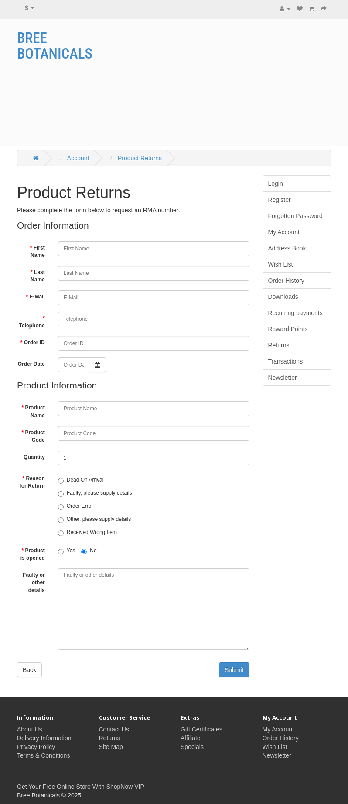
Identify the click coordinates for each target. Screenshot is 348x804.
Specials (192, 746)
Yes (66, 551)
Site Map (111, 746)
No (88, 551)
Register (279, 199)
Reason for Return (32, 482)
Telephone (32, 325)
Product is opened (32, 554)
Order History (286, 280)
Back (29, 669)
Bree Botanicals (54, 45)
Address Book (287, 248)
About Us (29, 729)
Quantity (34, 457)
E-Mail (36, 297)
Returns (279, 345)
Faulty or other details (34, 582)
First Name (38, 251)
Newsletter (282, 377)
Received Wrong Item (87, 532)
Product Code (34, 436)
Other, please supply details (94, 519)
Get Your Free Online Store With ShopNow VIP (80, 786)
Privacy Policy (36, 746)
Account (77, 158)
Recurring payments (295, 312)
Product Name (34, 411)
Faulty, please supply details (95, 493)
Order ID (34, 343)
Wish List (280, 264)
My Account (284, 232)
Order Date (31, 364)
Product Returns (139, 158)
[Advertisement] (237, 82)
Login (275, 183)
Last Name (38, 276)
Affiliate (191, 738)
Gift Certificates (201, 729)
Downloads (283, 296)
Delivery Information (44, 738)
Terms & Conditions (43, 755)
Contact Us (114, 729)
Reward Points (288, 329)
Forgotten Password (295, 215)
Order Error (75, 506)
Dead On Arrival (81, 480)
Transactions (285, 361)
